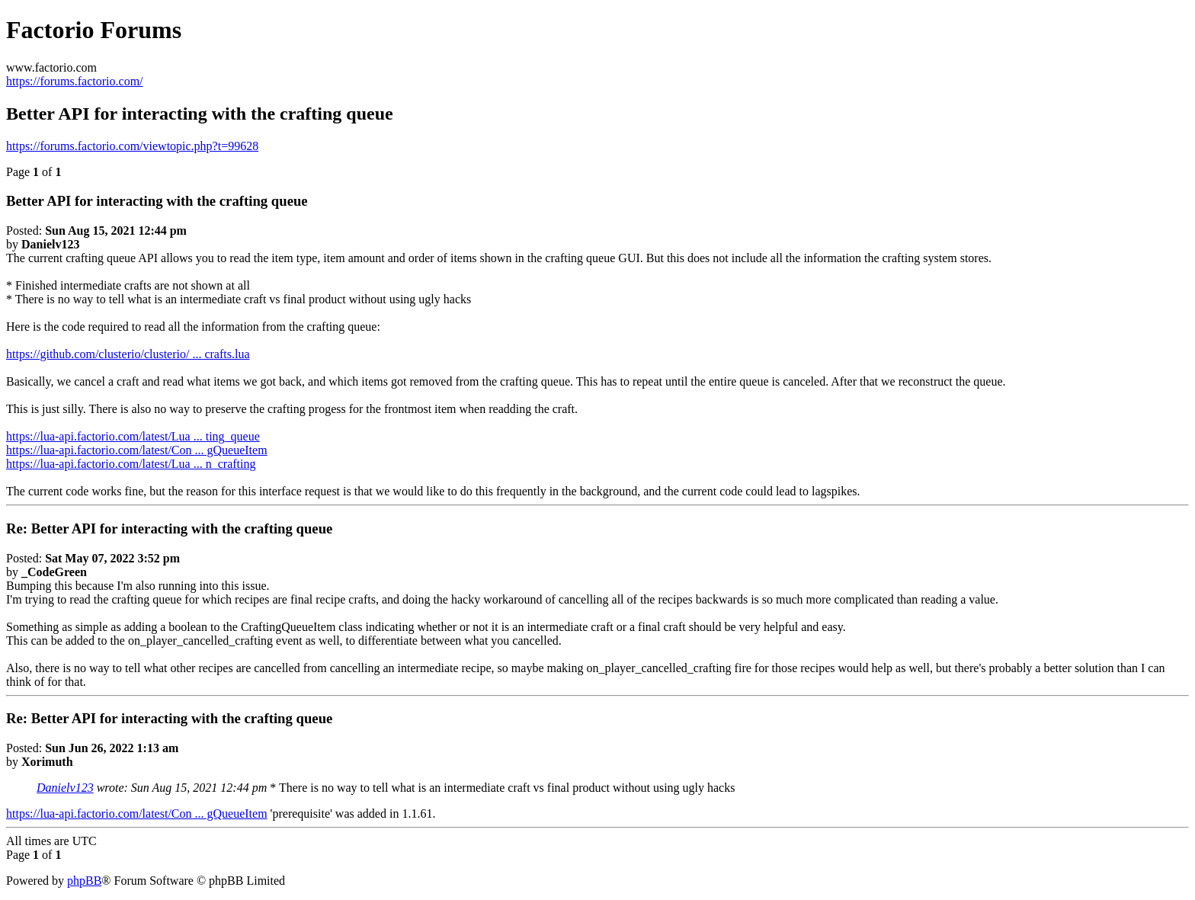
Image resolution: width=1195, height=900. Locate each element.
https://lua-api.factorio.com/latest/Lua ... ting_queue (133, 436)
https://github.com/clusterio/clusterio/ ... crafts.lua (128, 354)
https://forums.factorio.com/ (74, 81)
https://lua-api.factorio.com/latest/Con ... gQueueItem (137, 450)
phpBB (84, 880)
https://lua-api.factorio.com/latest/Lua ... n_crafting (130, 463)
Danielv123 (65, 787)
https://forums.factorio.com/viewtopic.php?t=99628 (132, 145)
